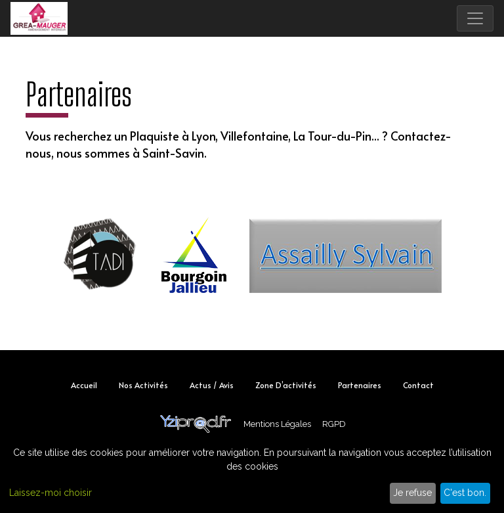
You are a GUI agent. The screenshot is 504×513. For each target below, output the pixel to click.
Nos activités (143, 385)
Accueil (84, 385)
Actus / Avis (212, 385)
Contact (418, 385)
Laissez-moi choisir (50, 492)
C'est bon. (465, 492)
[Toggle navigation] (475, 18)
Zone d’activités (285, 385)
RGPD (334, 424)
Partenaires (359, 385)
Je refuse (412, 492)
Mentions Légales (277, 424)
